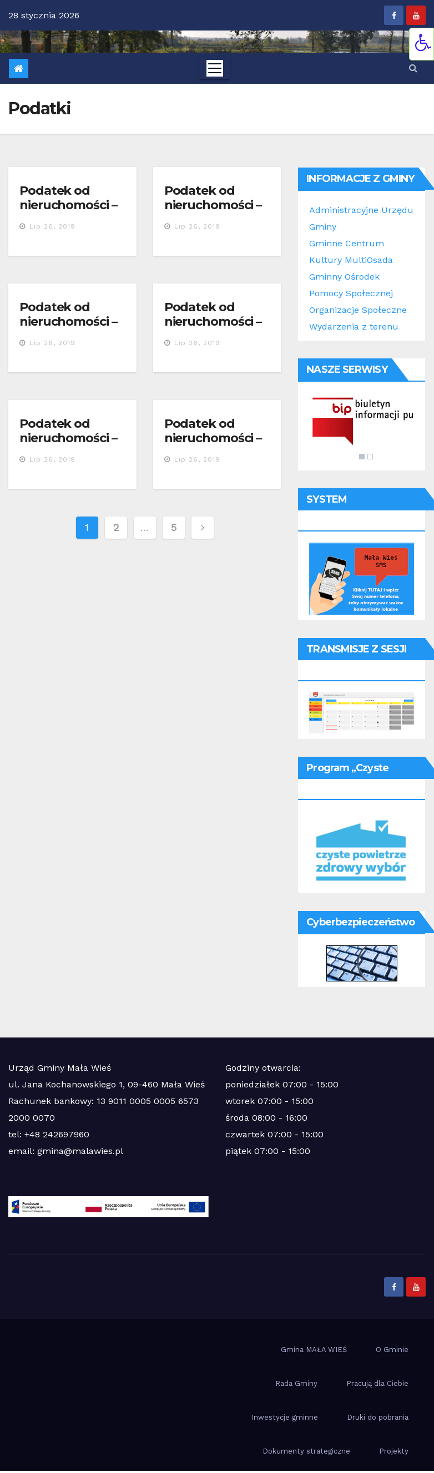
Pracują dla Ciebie (377, 1383)
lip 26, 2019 (52, 226)
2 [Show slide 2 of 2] (370, 456)
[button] (413, 68)
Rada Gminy (296, 1383)
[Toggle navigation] (214, 68)
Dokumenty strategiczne (306, 1451)
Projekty (393, 1451)
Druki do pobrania (377, 1417)
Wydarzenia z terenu (353, 326)
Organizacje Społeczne (358, 310)
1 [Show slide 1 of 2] (362, 456)
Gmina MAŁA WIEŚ (314, 1349)
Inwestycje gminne (284, 1417)
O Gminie (392, 1349)
